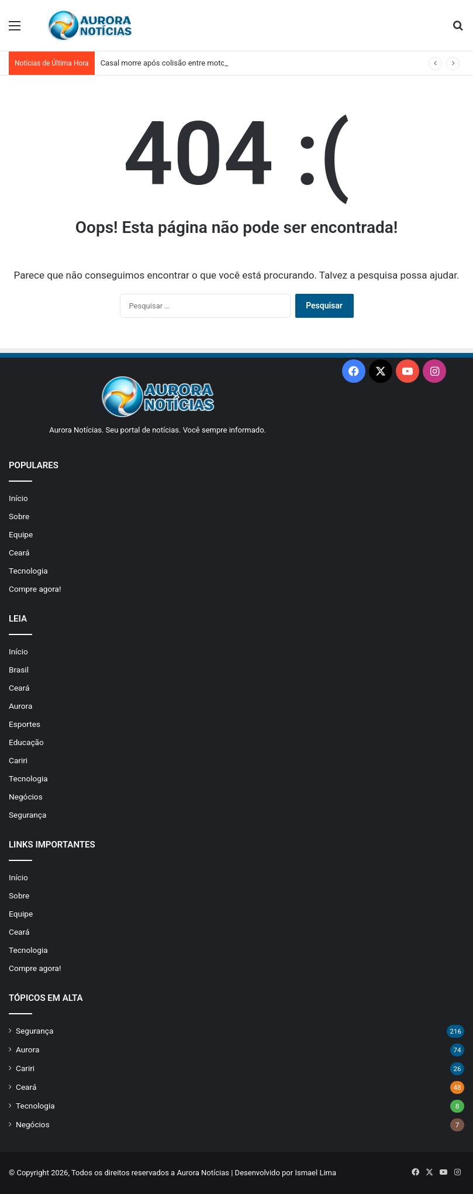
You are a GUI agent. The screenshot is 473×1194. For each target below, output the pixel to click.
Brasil (19, 669)
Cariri (18, 760)
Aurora (20, 706)
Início (18, 498)
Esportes (24, 724)
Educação (26, 742)
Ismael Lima (315, 1172)
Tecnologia (28, 570)
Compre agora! (35, 588)
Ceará (19, 552)
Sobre (19, 516)
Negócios (26, 796)
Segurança (27, 814)
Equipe (21, 534)
